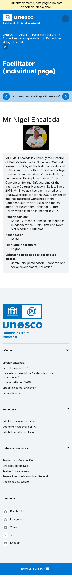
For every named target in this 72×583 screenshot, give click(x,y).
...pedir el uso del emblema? (19, 387)
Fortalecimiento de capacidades (22, 38)
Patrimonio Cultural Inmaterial (21, 23)
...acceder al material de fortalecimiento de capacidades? (28, 375)
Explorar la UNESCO (35, 568)
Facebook (12, 511)
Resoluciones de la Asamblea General (25, 476)
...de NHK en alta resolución (19, 432)
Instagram (12, 519)
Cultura (23, 34)
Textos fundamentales (16, 471)
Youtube (11, 527)
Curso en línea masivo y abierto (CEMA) (36, 96)
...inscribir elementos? (15, 368)
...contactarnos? (12, 393)
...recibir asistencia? (14, 362)
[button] (5, 48)
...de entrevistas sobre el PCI (20, 426)
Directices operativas (15, 465)
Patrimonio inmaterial (44, 34)
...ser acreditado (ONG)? (17, 382)
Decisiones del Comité (16, 481)
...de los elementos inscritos (19, 421)
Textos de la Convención (18, 460)
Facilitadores (53, 38)
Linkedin (11, 543)
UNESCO (8, 34)
